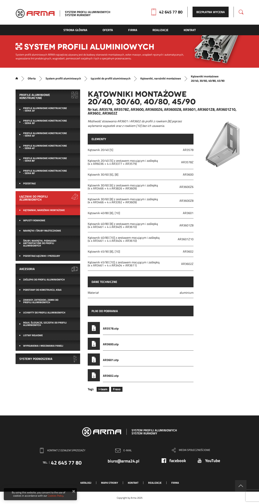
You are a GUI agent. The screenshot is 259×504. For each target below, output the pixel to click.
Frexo (117, 389)
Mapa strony (109, 483)
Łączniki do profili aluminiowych (110, 78)
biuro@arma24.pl (123, 461)
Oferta (32, 78)
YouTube (212, 460)
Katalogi (85, 483)
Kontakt (133, 483)
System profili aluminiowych (63, 78)
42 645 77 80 (170, 12)
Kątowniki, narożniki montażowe (160, 78)
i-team (103, 389)
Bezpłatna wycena (210, 12)
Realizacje (155, 483)
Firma (175, 483)
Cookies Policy (55, 496)
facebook (177, 460)
